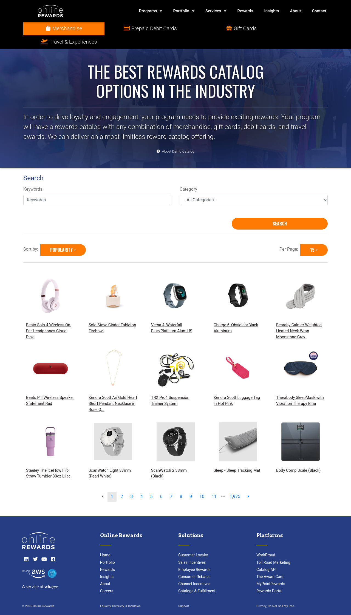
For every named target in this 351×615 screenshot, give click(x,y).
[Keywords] (97, 186)
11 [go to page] (214, 483)
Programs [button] (150, 11)
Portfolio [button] (183, 11)
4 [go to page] (141, 483)
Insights (271, 10)
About (295, 10)
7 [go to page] (171, 483)
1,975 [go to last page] (235, 483)
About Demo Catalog (178, 138)
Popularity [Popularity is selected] (61, 236)
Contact (319, 10)
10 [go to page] (201, 483)
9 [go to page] (190, 483)
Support (183, 593)
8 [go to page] (181, 483)
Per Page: (289, 235)
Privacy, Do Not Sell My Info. (275, 593)
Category (188, 176)
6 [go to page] (161, 483)
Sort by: (31, 235)
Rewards (245, 10)
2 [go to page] (122, 483)
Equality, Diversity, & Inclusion (120, 593)
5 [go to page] (151, 483)
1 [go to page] (112, 483)
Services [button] (215, 11)
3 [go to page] (132, 483)
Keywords (33, 176)
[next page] (248, 483)
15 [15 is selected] (312, 236)
